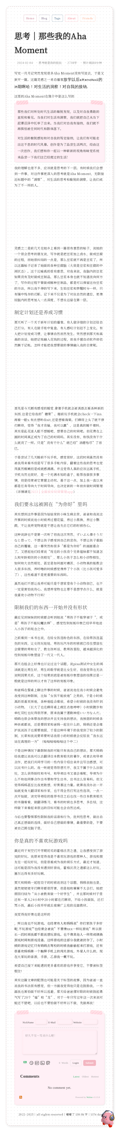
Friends (87, 18)
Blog (44, 18)
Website (77, 1022)
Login (76, 1063)
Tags (57, 18)
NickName (28, 1022)
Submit (90, 1063)
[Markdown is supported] (25, 1063)
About (71, 18)
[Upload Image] (42, 1063)
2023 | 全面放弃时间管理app (52, 491)
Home (30, 18)
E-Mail (52, 1022)
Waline (89, 1097)
